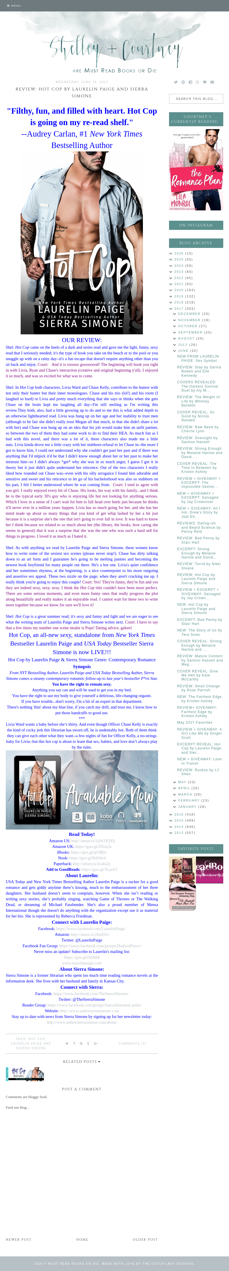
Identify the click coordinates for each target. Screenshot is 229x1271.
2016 (179, 814)
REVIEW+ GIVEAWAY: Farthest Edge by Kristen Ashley (197, 712)
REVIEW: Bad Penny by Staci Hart (198, 540)
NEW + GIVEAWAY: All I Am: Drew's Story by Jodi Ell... (198, 512)
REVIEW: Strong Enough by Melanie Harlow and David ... (199, 453)
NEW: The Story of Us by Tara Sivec (199, 632)
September (191, 332)
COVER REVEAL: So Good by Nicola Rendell (196, 416)
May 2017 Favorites (194, 723)
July (183, 344)
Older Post (145, 1240)
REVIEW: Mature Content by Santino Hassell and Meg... (200, 660)
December (190, 313)
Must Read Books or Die (73, 1263)
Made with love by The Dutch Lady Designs (148, 1263)
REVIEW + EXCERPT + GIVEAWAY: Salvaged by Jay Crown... (198, 594)
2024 (179, 265)
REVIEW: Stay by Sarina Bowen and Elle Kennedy (199, 371)
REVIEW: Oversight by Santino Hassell (197, 440)
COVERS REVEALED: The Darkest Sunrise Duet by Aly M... (197, 386)
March (186, 794)
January (188, 806)
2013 (179, 832)
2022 (179, 278)
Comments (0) (132, 1043)
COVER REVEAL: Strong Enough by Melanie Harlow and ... (199, 645)
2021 (179, 284)
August (187, 338)
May (183, 782)
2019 (179, 296)
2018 (179, 302)
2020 (179, 290)
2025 (179, 259)
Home (82, 1240)
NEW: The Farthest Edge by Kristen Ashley (199, 699)
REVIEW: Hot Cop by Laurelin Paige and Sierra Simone (196, 579)
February (189, 800)
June (184, 350)
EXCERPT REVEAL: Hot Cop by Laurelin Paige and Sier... (199, 748)
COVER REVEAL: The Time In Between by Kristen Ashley (197, 468)
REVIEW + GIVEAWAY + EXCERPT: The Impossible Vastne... (199, 483)
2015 (179, 820)
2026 (179, 253)
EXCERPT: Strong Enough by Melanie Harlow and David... (197, 553)
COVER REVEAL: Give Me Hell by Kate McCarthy (197, 675)
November (190, 320)
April (184, 788)
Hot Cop (36, 1039)
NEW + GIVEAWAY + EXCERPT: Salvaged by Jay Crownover (197, 498)
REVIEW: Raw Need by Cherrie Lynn (198, 429)
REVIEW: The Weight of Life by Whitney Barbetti (198, 401)
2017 (179, 308)
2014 (179, 826)
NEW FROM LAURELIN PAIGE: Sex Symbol (198, 358)
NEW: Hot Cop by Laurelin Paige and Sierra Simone (196, 609)
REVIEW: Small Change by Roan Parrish (198, 688)
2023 (179, 271)
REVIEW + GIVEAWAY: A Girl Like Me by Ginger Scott (199, 733)
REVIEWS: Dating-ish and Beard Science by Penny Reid (199, 527)
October (188, 326)
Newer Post (19, 1240)
